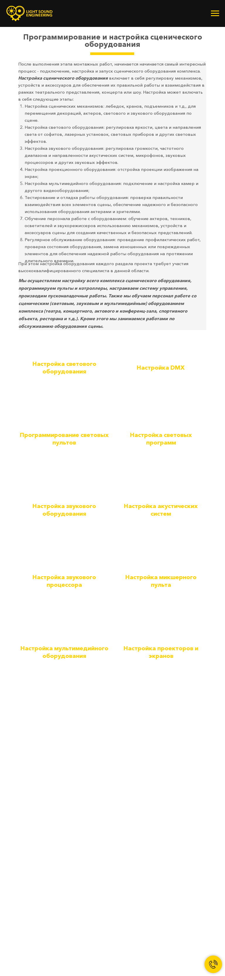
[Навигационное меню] (215, 13)
